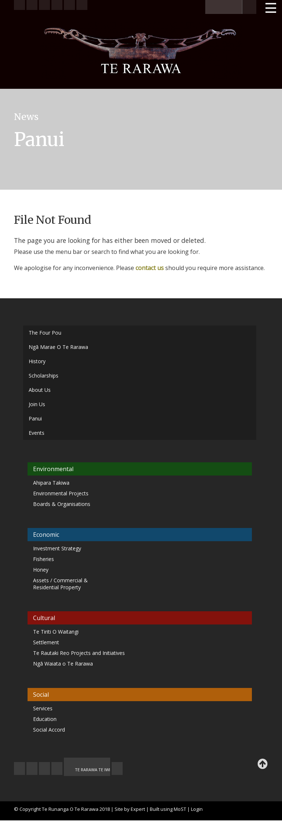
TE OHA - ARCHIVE (117, 768)
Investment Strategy (57, 548)
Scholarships (43, 375)
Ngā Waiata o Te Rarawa (63, 663)
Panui (35, 418)
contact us (149, 268)
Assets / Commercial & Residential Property (60, 584)
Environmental (53, 469)
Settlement (46, 642)
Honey (40, 569)
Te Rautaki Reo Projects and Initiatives (79, 652)
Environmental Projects (60, 493)
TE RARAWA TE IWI (92, 769)
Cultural (44, 618)
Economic (46, 535)
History (37, 361)
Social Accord (49, 729)
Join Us (37, 404)
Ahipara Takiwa (51, 482)
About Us (40, 389)
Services (43, 708)
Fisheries (43, 558)
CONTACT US (31, 768)
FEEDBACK (44, 768)
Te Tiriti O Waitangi (56, 631)
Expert (138, 809)
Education (45, 718)
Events (36, 432)
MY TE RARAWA (56, 768)
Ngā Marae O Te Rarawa (58, 346)
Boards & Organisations (61, 503)
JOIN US (19, 768)
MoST (180, 809)
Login (197, 809)
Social (41, 695)
